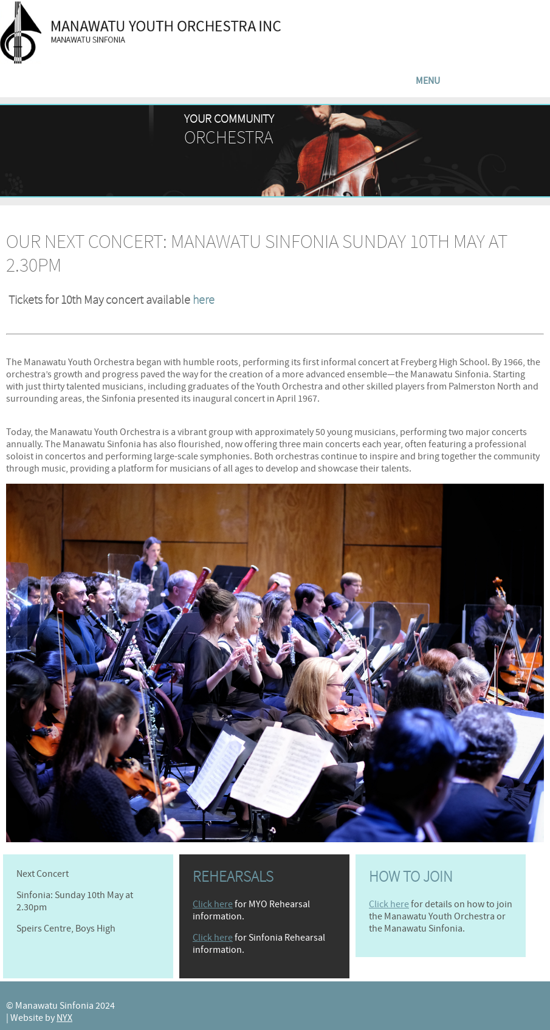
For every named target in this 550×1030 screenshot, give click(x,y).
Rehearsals (233, 877)
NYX (64, 1018)
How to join (411, 877)
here (204, 299)
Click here (213, 904)
